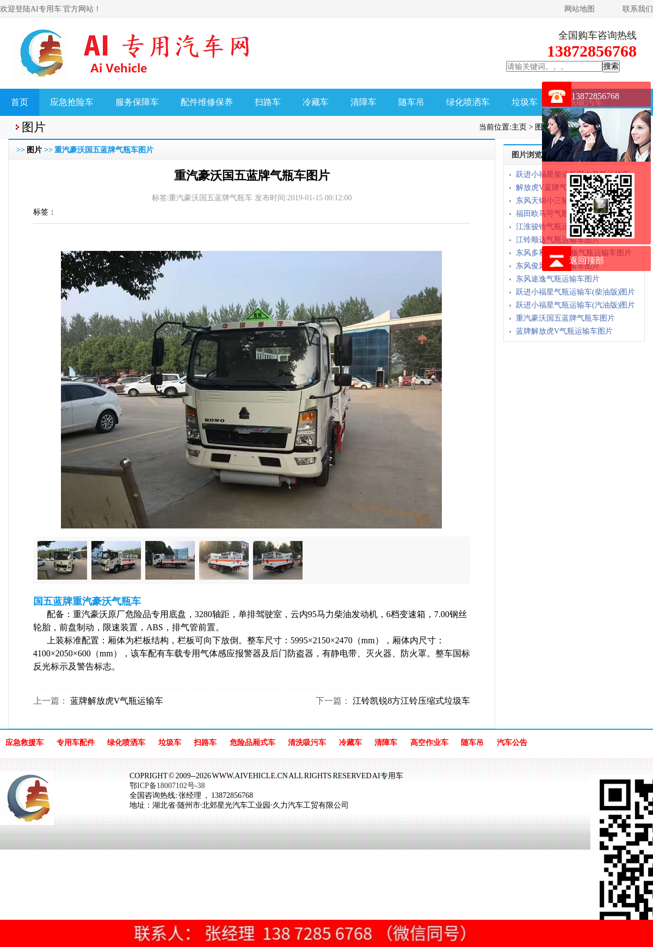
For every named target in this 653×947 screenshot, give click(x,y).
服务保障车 (137, 102)
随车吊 (411, 102)
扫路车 (268, 102)
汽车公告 (512, 743)
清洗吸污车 (307, 743)
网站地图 (579, 9)
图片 (34, 150)
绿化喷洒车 (468, 102)
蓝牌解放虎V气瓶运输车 (116, 700)
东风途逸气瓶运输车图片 (558, 279)
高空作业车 (429, 743)
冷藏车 (316, 102)
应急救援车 (24, 743)
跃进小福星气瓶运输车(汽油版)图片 (575, 305)
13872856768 (595, 96)
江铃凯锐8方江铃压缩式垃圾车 (410, 700)
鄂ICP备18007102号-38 (167, 786)
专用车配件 (76, 743)
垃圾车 (525, 102)
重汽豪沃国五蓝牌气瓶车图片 (565, 318)
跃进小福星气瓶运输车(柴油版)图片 (575, 292)
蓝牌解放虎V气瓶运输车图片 (564, 331)
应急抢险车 (72, 102)
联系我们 (638, 9)
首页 (19, 102)
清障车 (363, 102)
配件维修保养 (207, 102)
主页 (519, 127)
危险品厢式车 (252, 743)
